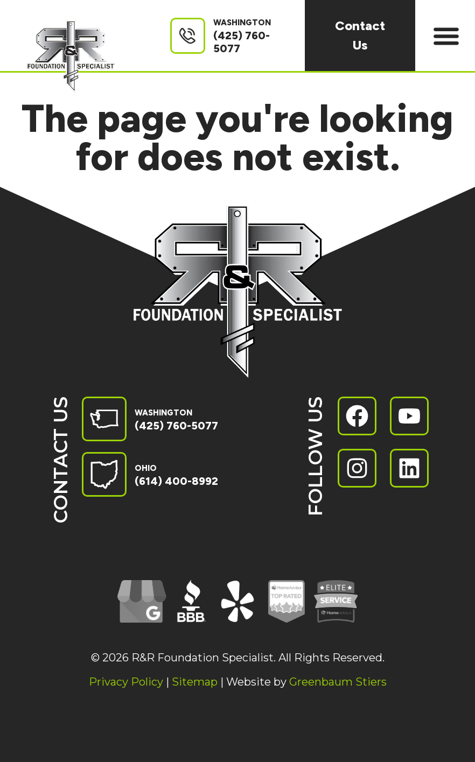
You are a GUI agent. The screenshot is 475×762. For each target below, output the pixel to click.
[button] (446, 36)
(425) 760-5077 (176, 425)
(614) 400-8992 (176, 481)
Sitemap (195, 681)
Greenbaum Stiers (338, 681)
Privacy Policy (126, 681)
